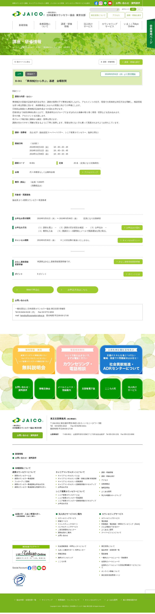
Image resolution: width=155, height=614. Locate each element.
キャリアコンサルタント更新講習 (70, 483)
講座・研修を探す (134, 15)
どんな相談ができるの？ (110, 528)
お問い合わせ (63, 537)
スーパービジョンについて (111, 534)
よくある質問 (106, 493)
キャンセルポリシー (93, 601)
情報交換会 (62, 555)
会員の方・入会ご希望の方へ (27, 517)
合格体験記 (105, 485)
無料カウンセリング (65, 559)
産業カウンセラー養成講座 (24, 480)
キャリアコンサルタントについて (70, 474)
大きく (140, 9)
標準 (133, 9)
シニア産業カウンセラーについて (70, 493)
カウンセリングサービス (109, 28)
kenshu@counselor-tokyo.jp (32, 317)
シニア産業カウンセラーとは (68, 496)
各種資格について (44, 28)
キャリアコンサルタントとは (68, 477)
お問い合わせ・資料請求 (128, 3)
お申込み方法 (63, 489)
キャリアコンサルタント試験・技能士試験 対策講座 (77, 480)
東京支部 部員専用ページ (110, 576)
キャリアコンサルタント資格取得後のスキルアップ (77, 486)
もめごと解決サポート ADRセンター (71, 551)
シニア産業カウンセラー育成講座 (70, 499)
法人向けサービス (88, 28)
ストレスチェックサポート (68, 525)
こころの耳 (62, 563)
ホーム (14, 50)
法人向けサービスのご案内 (70, 515)
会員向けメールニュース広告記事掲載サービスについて (121, 568)
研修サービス (63, 522)
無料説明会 (105, 489)
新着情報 (23, 28)
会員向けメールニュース (110, 563)
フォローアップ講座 (22, 483)
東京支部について (98, 15)
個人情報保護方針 (130, 601)
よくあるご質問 (107, 531)
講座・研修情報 (66, 28)
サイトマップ (47, 601)
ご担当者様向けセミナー (67, 531)
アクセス (116, 15)
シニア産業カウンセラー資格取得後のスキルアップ (77, 502)
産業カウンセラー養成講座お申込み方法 (29, 486)
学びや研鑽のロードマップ (111, 497)
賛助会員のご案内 (64, 534)
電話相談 (104, 522)
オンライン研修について (110, 573)
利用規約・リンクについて (68, 601)
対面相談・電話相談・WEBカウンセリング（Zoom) (120, 525)
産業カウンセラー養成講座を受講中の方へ (30, 489)
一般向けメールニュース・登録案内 (114, 559)
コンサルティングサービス (68, 528)
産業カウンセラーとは (23, 477)
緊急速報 (104, 555)
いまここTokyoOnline (131, 28)
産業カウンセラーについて (24, 474)
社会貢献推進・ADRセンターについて (72, 548)
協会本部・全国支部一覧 (110, 551)
